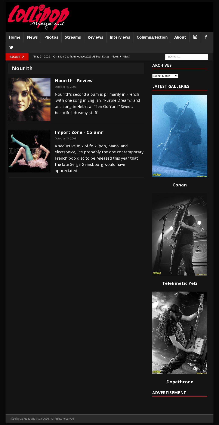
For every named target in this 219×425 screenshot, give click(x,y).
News (32, 37)
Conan (180, 185)
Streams (73, 37)
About (180, 37)
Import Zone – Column (79, 132)
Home (14, 37)
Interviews (120, 37)
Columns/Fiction (152, 37)
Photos (51, 37)
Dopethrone (179, 382)
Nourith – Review (74, 80)
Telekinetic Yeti (179, 283)
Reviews (95, 37)
